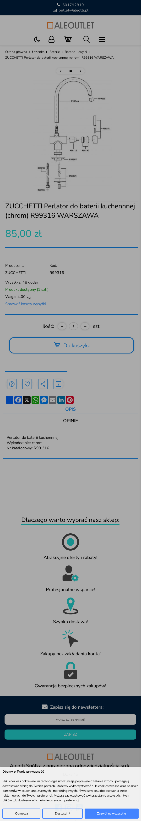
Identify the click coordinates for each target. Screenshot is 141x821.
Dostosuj (61, 813)
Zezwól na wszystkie (111, 813)
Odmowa (21, 813)
